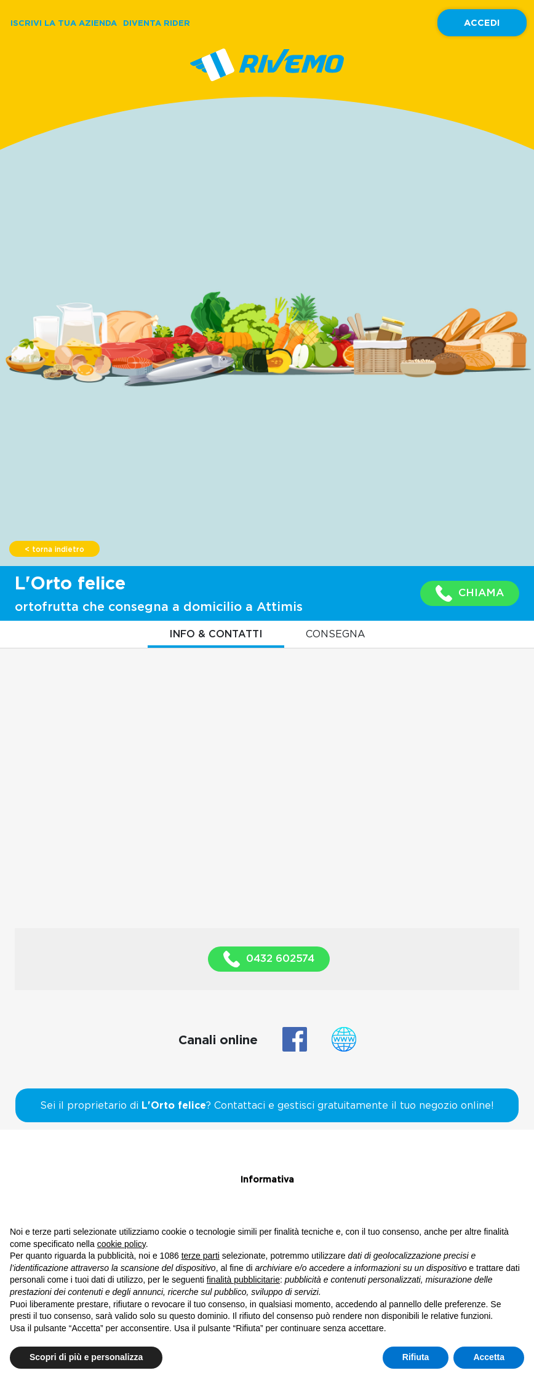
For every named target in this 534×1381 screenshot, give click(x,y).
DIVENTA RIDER (156, 22)
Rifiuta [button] (415, 1357)
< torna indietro (54, 549)
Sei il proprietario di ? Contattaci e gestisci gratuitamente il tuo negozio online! (267, 1105)
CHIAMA (470, 593)
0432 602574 (268, 959)
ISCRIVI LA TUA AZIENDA (63, 22)
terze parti (200, 1256)
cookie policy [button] (121, 1244)
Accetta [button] (488, 1357)
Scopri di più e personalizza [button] (86, 1357)
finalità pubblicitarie (243, 1280)
